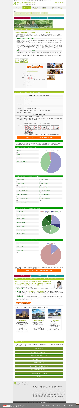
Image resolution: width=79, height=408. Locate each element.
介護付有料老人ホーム (32, 291)
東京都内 (41, 292)
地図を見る (41, 82)
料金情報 (39, 17)
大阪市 (58, 394)
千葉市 (46, 393)
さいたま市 (55, 393)
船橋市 (49, 393)
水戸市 (39, 394)
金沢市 (42, 395)
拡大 (64, 2)
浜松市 (55, 394)
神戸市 (36, 395)
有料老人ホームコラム (46, 386)
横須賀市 (42, 393)
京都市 (33, 395)
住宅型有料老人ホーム (41, 291)
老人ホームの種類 (53, 386)
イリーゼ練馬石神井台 (54, 320)
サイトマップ (58, 387)
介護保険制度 (59, 386)
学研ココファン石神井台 (38, 320)
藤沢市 (36, 393)
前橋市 (36, 394)
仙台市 (45, 394)
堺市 (61, 394)
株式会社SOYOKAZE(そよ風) (32, 71)
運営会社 (53, 387)
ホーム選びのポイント (35, 387)
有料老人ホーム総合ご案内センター (26, 3)
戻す (62, 2)
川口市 (59, 393)
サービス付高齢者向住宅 (59, 396)
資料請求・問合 (6, 405)
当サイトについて (48, 387)
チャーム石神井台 (22, 320)
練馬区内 (22, 293)
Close (77, 404)
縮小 (60, 2)
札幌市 (42, 394)
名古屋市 (49, 394)
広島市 (45, 395)
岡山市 (39, 395)
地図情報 (55, 17)
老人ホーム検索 (39, 386)
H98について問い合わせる (23, 303)
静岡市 (52, 394)
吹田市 (64, 394)
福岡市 (48, 395)
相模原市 (39, 393)
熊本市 (51, 395)
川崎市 (33, 393)
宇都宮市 (33, 394)
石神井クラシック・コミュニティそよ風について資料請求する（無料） (39, 137)
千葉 (52, 393)
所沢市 (62, 393)
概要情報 (22, 17)
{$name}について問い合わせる (35, 67)
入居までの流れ (42, 387)
